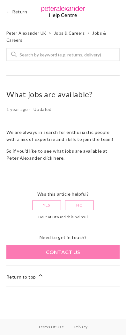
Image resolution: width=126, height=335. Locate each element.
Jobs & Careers (69, 33)
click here (53, 158)
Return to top (25, 276)
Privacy (81, 326)
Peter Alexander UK (26, 33)
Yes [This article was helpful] (46, 205)
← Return (16, 11)
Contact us (63, 252)
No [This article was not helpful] (79, 205)
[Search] (63, 54)
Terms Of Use (51, 326)
